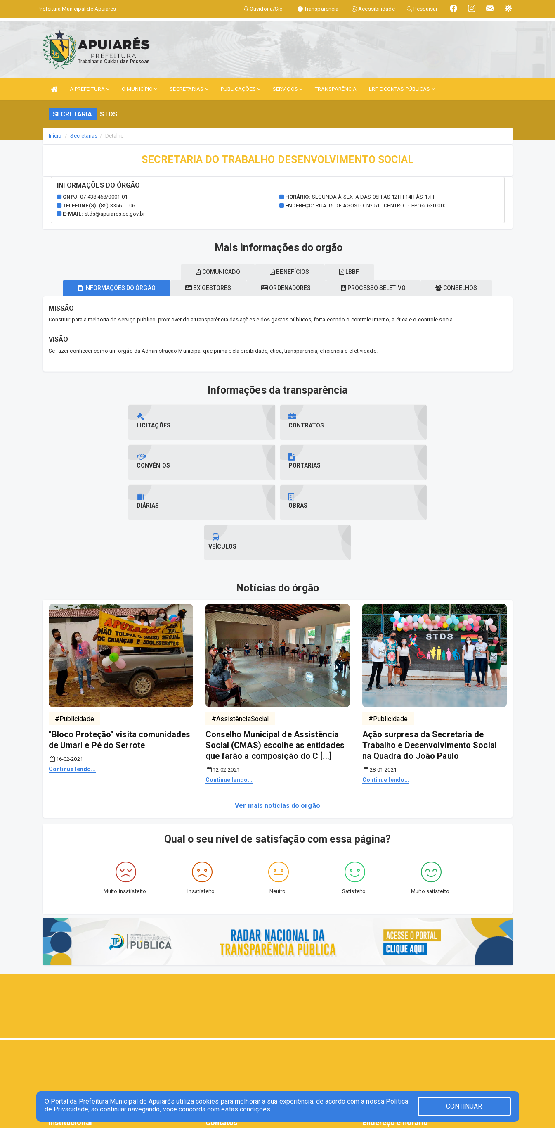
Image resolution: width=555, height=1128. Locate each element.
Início (55, 136)
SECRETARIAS (189, 89)
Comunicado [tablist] (213, 271)
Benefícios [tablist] (289, 271)
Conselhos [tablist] (466, 288)
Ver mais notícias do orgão (277, 725)
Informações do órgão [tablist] (107, 288)
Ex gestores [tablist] (204, 288)
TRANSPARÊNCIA (336, 89)
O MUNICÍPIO (139, 89)
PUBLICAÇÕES (240, 89)
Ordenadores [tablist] (286, 288)
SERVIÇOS (287, 89)
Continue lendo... (72, 689)
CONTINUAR (464, 1106)
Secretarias (83, 136)
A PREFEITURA (89, 89)
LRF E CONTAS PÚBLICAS (402, 89)
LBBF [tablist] (354, 271)
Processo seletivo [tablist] (377, 288)
